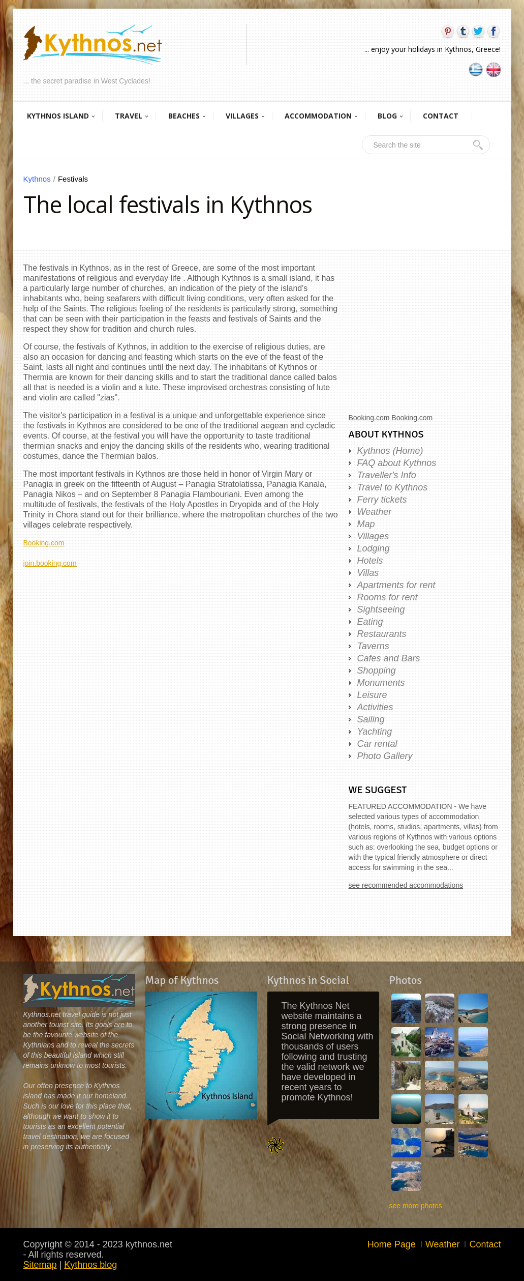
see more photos (415, 1206)
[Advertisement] (180, 639)
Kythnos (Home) (390, 451)
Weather (374, 512)
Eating (370, 622)
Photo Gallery (385, 756)
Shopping (376, 670)
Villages (373, 536)
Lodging (373, 548)
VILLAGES (242, 116)
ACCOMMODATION (318, 116)
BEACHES (184, 116)
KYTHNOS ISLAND (58, 116)
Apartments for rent (396, 585)
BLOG (387, 116)
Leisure (372, 695)
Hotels (370, 561)
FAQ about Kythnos (397, 463)
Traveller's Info (386, 475)
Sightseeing (381, 609)
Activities (375, 707)
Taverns (373, 646)
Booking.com (44, 543)
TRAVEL (128, 116)
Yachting (374, 731)
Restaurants (382, 634)
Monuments (381, 683)
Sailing (371, 719)
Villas (368, 573)
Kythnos (40, 178)
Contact (485, 1244)
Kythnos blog (90, 1265)
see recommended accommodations (406, 885)
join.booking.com (50, 563)
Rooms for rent (387, 597)
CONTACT (440, 116)
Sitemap (40, 1265)
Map (366, 524)
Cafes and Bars (388, 658)
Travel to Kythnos (392, 487)
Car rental (377, 744)
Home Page (391, 1244)
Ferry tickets (382, 499)
